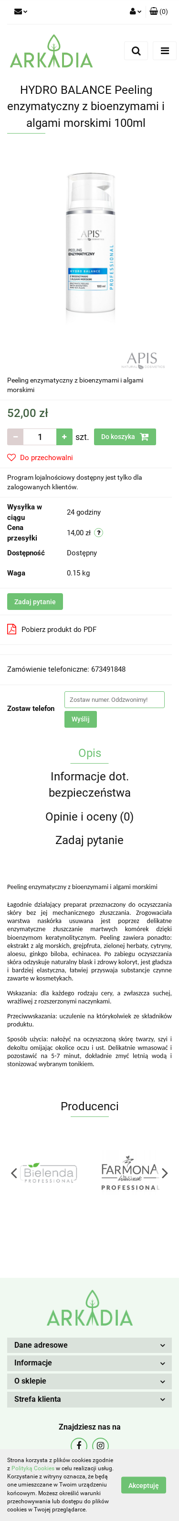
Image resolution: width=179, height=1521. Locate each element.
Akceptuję (143, 1485)
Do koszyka (125, 436)
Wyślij (81, 719)
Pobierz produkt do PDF (51, 629)
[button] (159, 12)
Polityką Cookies (32, 1468)
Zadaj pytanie (35, 602)
